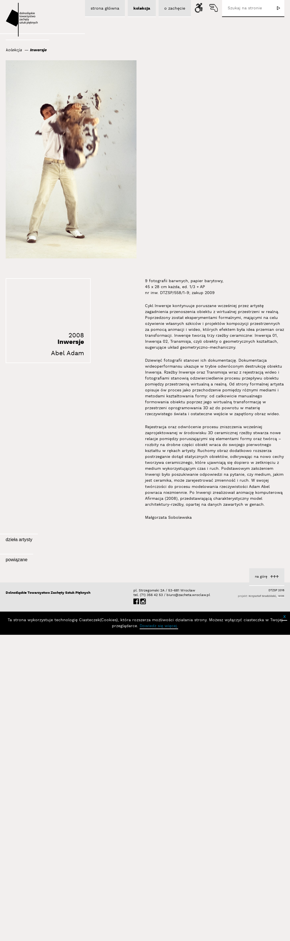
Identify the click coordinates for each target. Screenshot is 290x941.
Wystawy (75, 817)
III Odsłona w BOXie (53, 829)
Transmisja (73, 626)
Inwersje (38, 50)
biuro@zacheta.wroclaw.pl (169, 901)
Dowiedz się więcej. (159, 932)
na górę (261, 883)
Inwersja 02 (172, 620)
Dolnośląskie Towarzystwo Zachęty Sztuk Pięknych (48, 899)
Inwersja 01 (272, 624)
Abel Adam (67, 353)
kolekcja (14, 50)
